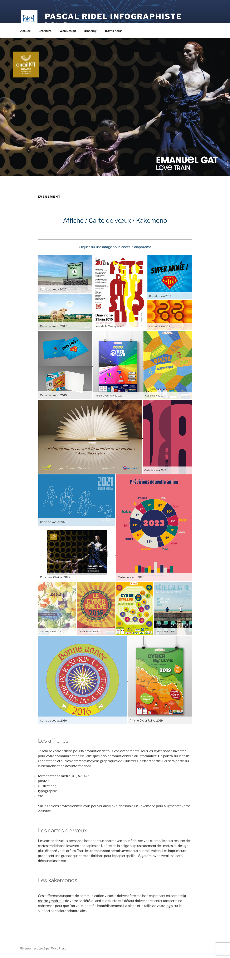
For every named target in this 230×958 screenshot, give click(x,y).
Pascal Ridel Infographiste (113, 16)
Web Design (67, 31)
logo (169, 906)
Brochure (45, 31)
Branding (90, 31)
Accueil (25, 31)
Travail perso (113, 31)
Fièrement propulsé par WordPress (43, 948)
